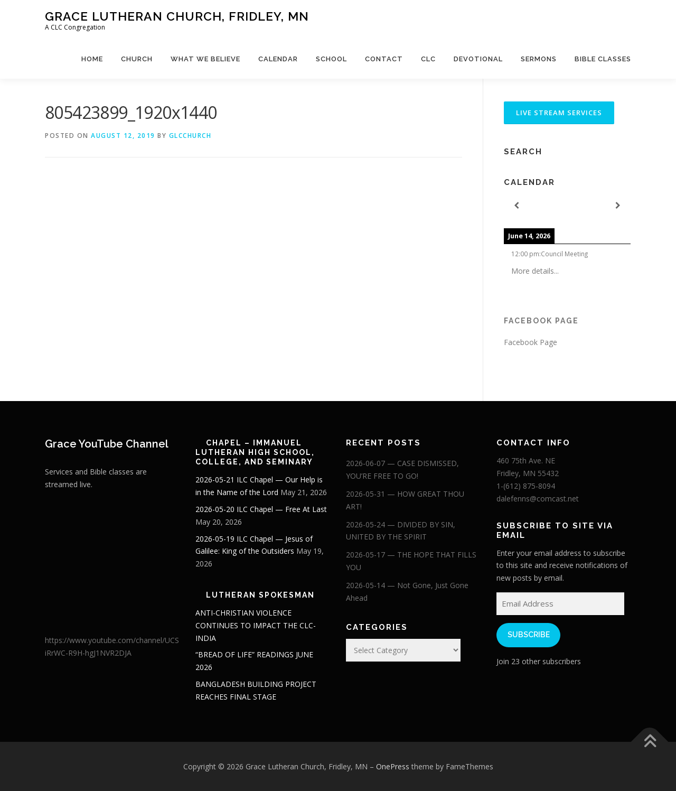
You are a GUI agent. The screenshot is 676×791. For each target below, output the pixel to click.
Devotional (478, 59)
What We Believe (205, 59)
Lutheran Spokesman (260, 595)
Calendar (278, 59)
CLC (428, 59)
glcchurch (190, 135)
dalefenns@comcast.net (537, 499)
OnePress (392, 766)
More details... (535, 271)
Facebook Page (541, 321)
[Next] (618, 205)
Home (92, 59)
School (331, 59)
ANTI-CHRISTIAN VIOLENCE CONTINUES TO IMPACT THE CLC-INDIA (255, 625)
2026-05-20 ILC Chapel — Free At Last (261, 509)
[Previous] (516, 205)
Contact (384, 59)
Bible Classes (603, 59)
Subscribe (529, 634)
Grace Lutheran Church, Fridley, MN (177, 16)
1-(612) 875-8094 (525, 486)
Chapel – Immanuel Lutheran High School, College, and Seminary (255, 452)
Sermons (539, 59)
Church (137, 59)
